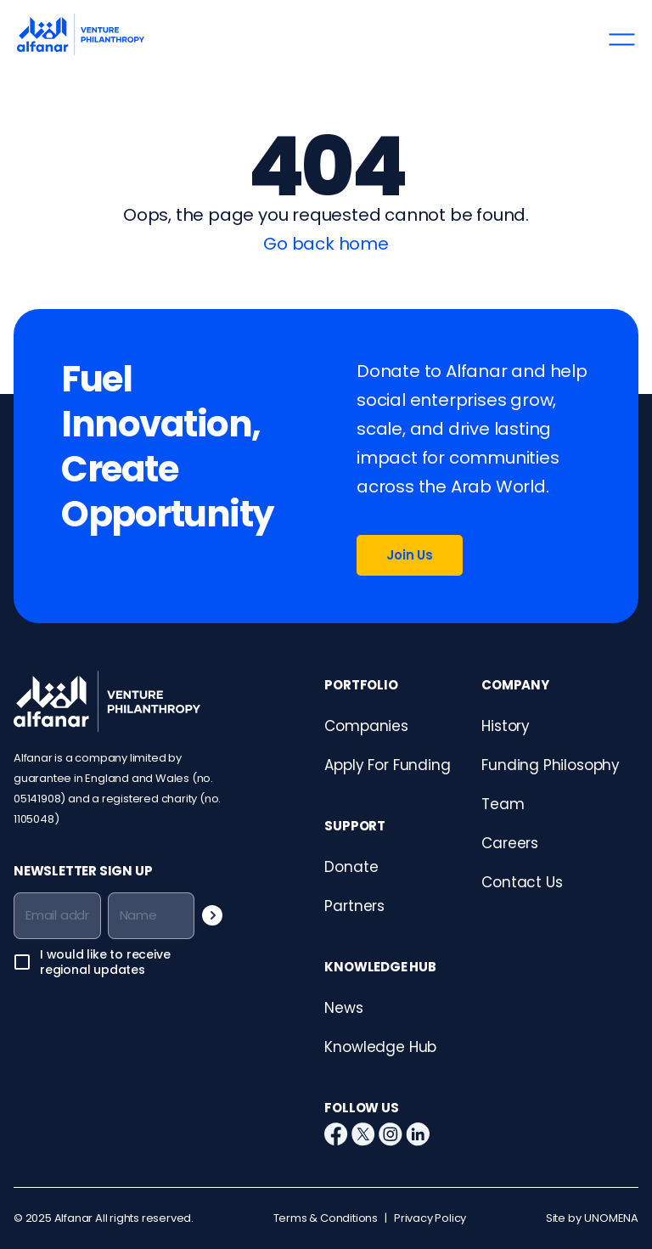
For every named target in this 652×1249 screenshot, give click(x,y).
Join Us (409, 555)
